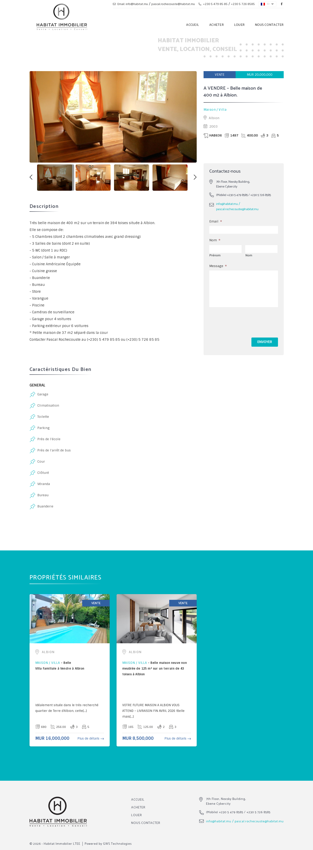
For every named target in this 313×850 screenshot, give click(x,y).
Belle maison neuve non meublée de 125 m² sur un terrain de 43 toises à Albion (154, 668)
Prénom (215, 255)
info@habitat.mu (227, 204)
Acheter (216, 25)
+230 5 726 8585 (243, 4)
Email (215, 221)
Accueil (192, 25)
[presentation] (244, 321)
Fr (265, 4)
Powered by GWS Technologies (108, 844)
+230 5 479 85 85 (213, 4)
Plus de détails (88, 738)
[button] (31, 177)
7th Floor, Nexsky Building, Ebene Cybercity (226, 801)
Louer (239, 25)
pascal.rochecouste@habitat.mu (173, 4)
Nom (214, 240)
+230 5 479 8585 (237, 195)
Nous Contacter (269, 25)
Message (218, 266)
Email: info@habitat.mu (130, 4)
